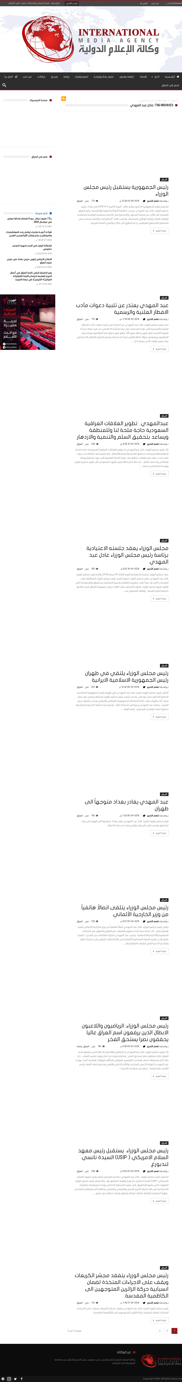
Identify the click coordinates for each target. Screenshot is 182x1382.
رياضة (79, 1046)
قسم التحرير (153, 201)
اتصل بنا (144, 3)
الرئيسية (174, 101)
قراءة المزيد (159, 231)
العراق (164, 179)
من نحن (155, 3)
